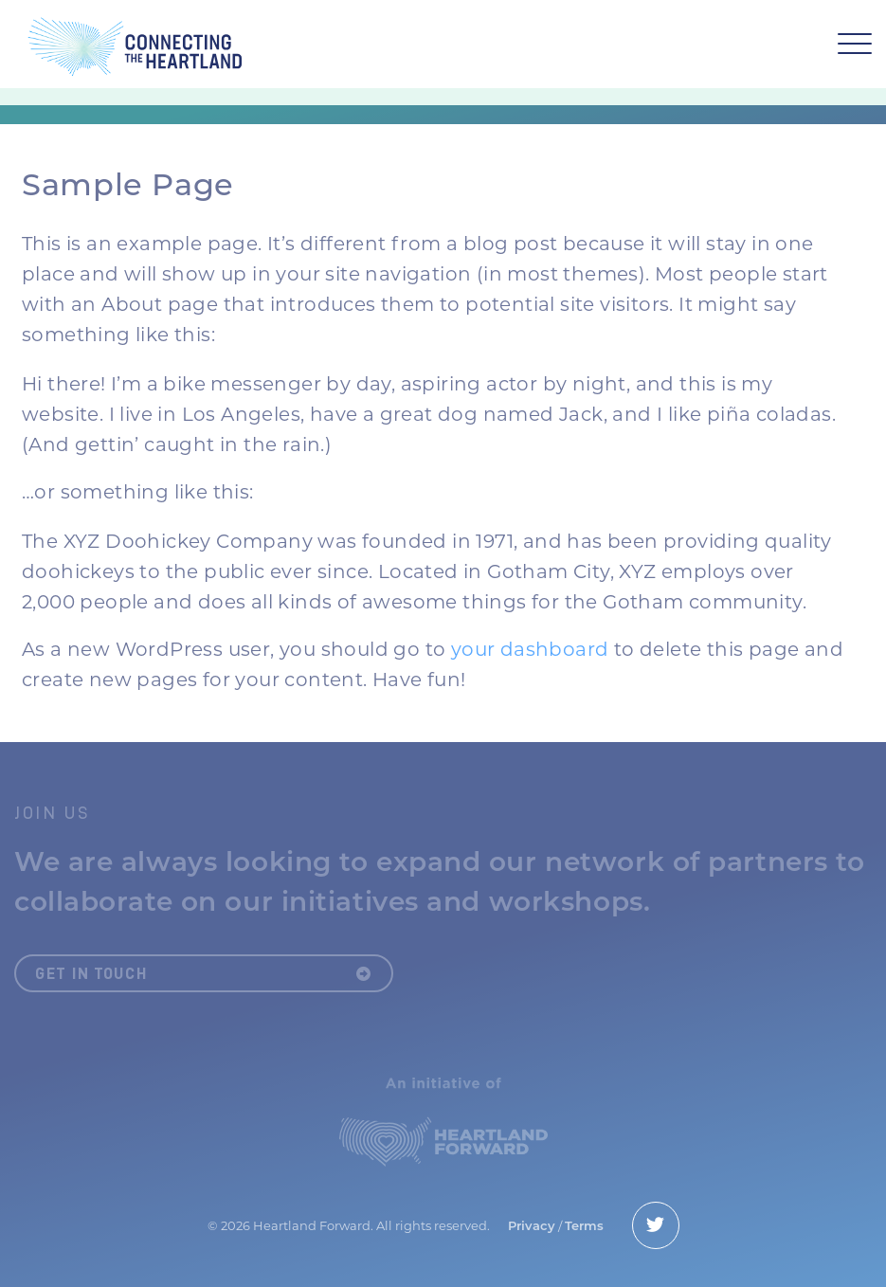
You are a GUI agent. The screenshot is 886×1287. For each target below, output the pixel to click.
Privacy (531, 1225)
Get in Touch (203, 973)
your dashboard (530, 649)
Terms (584, 1225)
